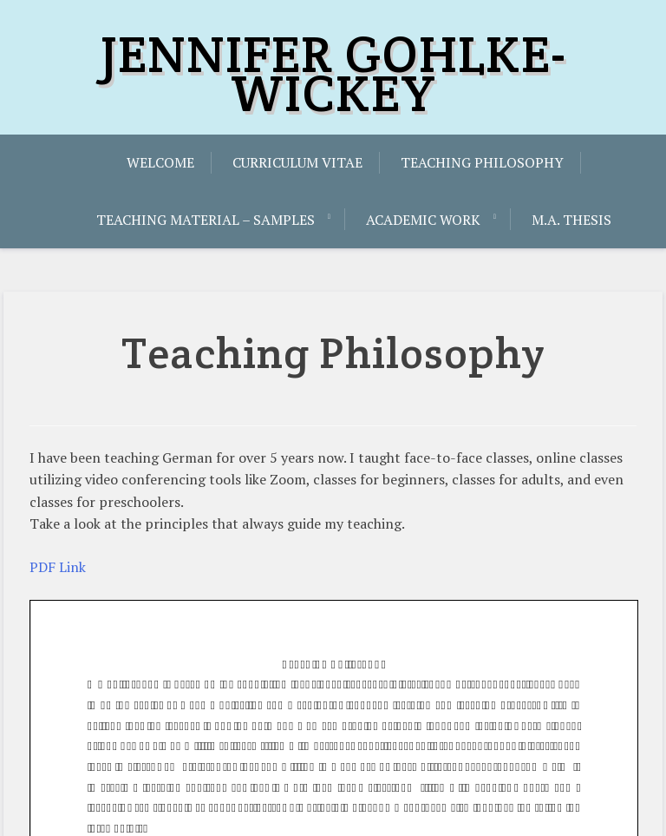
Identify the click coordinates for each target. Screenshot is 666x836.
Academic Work (423, 219)
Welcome (160, 162)
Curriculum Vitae (297, 162)
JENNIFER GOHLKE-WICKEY (333, 73)
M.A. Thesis (571, 219)
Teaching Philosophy (482, 162)
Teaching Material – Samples (205, 219)
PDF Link (57, 566)
